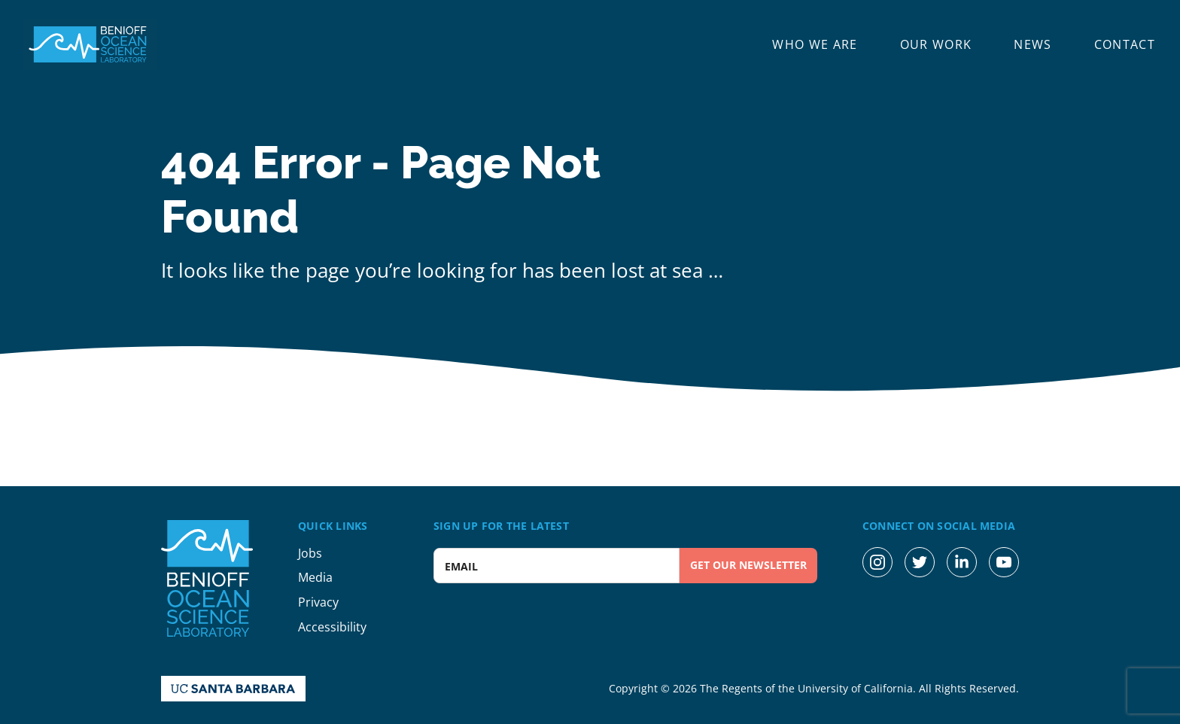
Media (315, 577)
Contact (1124, 45)
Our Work (936, 45)
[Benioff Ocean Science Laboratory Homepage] (90, 44)
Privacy (318, 602)
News (1032, 45)
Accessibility (332, 627)
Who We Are (814, 45)
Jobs (310, 553)
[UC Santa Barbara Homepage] (233, 688)
